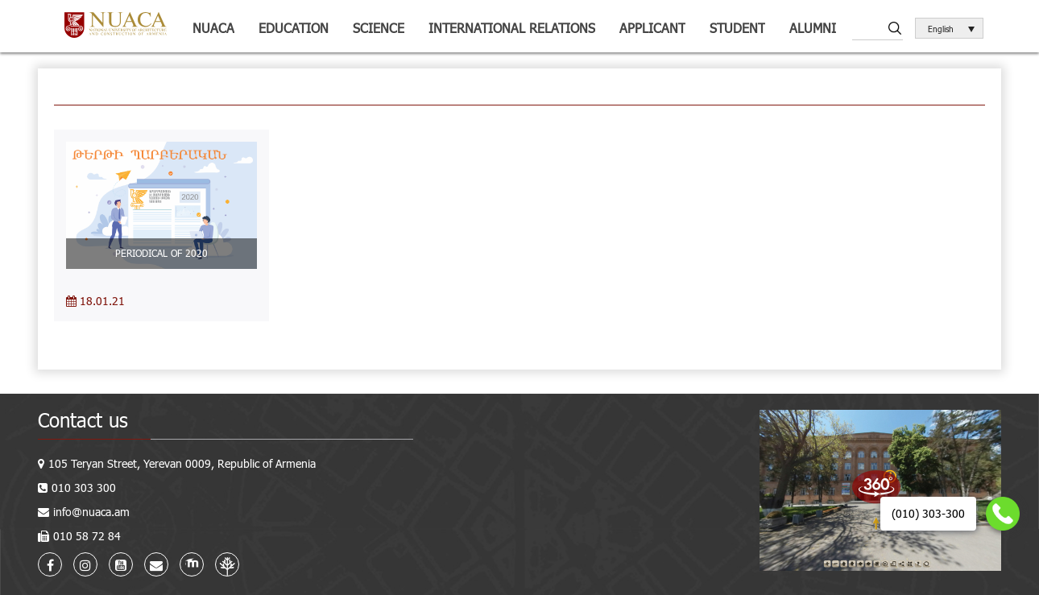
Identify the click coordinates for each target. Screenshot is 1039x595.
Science (378, 27)
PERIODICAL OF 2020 (161, 252)
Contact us (83, 420)
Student (737, 27)
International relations (511, 27)
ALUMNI (812, 27)
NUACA (213, 27)
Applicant (652, 27)
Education (294, 27)
